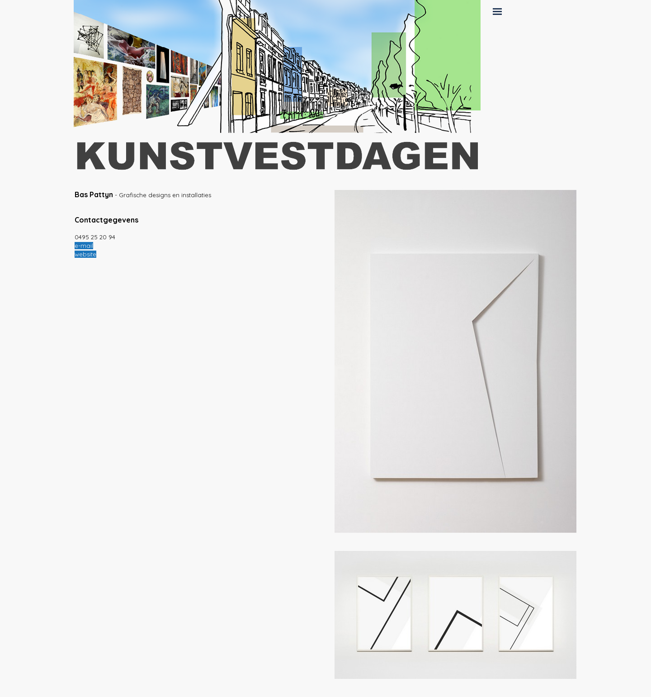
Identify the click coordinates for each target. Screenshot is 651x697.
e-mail (84, 245)
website (85, 254)
